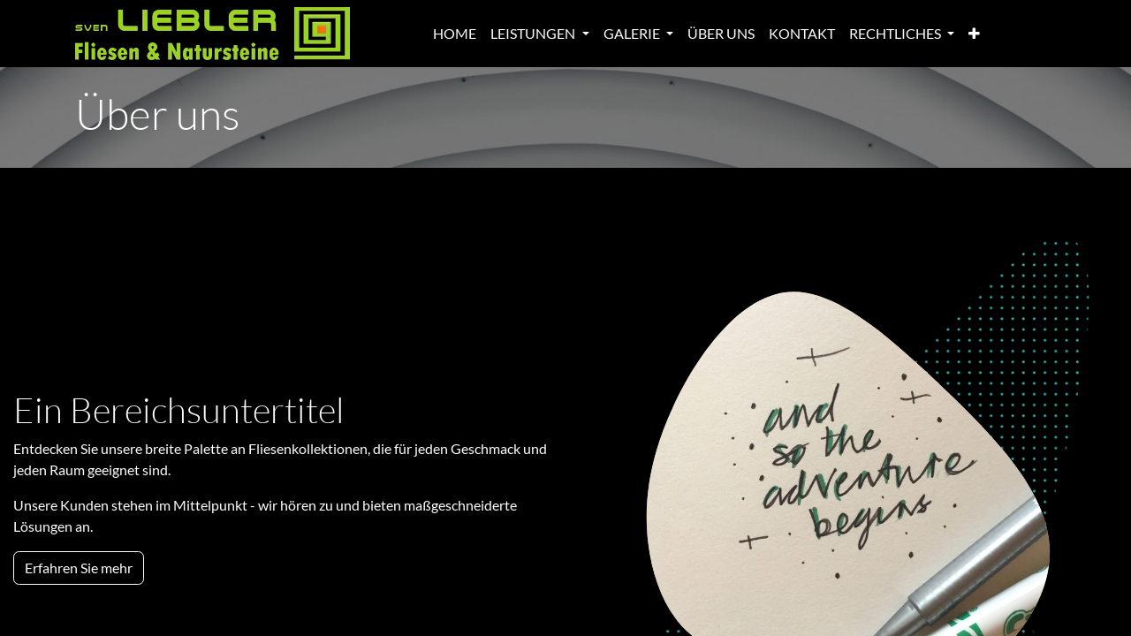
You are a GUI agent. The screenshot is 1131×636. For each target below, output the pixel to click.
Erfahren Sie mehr (79, 567)
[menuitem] (454, 33)
